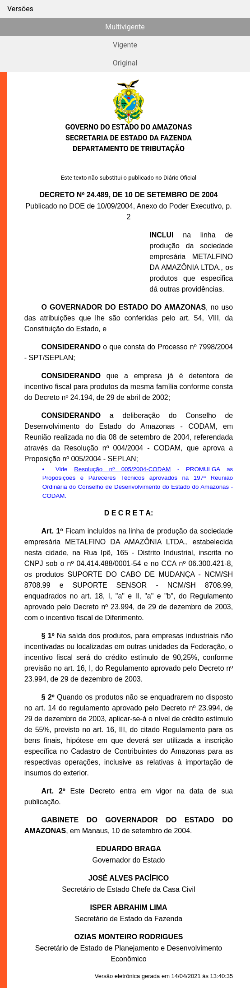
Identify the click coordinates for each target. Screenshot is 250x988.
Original (125, 63)
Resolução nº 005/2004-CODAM (122, 469)
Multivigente (124, 27)
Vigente (125, 45)
